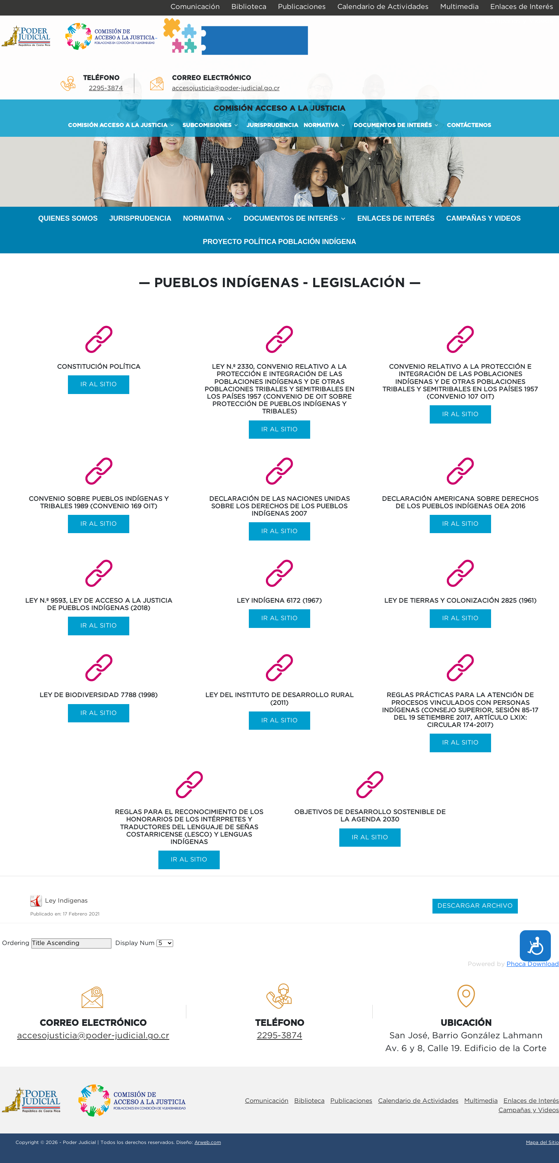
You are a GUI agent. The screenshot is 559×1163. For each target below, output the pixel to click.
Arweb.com (207, 1142)
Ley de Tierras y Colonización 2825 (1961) (460, 601)
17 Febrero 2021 (81, 914)
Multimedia (481, 1101)
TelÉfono (101, 78)
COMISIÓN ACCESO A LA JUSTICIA (279, 108)
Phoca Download (533, 964)
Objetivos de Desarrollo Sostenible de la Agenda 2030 (370, 816)
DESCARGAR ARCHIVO (475, 906)
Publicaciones (351, 1101)
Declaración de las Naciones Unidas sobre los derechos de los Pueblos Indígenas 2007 (279, 506)
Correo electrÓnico (211, 78)
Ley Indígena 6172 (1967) (279, 601)
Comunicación (266, 1101)
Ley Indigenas (66, 901)
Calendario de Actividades (418, 1101)
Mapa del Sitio (542, 1142)
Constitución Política (99, 367)
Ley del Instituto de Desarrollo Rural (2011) (279, 699)
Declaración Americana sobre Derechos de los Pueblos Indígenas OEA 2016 (460, 502)
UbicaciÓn (466, 1023)
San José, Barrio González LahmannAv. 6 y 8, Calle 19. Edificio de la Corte (466, 1042)
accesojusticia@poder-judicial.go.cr (226, 88)
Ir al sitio (98, 385)
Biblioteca (309, 1101)
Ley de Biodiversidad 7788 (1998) (99, 695)
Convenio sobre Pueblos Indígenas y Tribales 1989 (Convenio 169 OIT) (98, 502)
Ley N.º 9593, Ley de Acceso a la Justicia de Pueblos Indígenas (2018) (98, 604)
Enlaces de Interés (531, 1101)
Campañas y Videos (528, 1110)
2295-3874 (106, 88)
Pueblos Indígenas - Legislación (279, 283)
